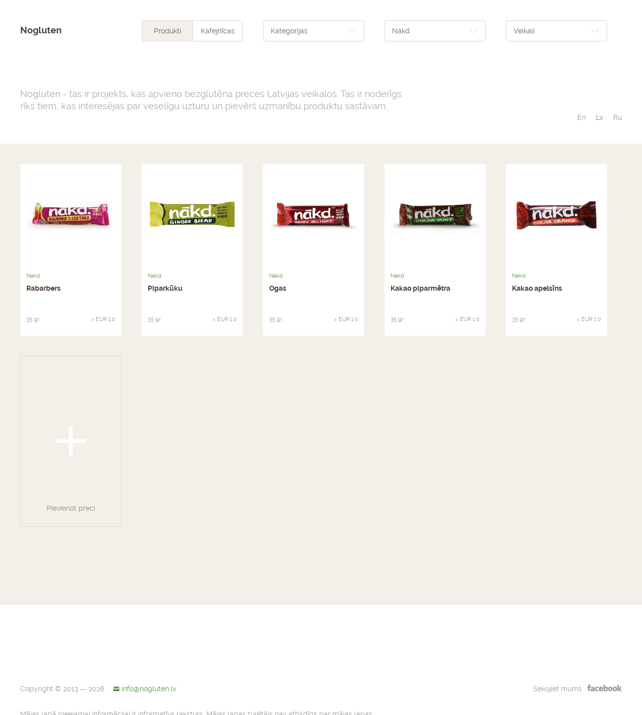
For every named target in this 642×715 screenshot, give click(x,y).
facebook (604, 687)
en (581, 117)
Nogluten (41, 30)
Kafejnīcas (218, 31)
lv (599, 117)
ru (617, 117)
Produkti (167, 31)
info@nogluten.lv (148, 689)
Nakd (33, 276)
